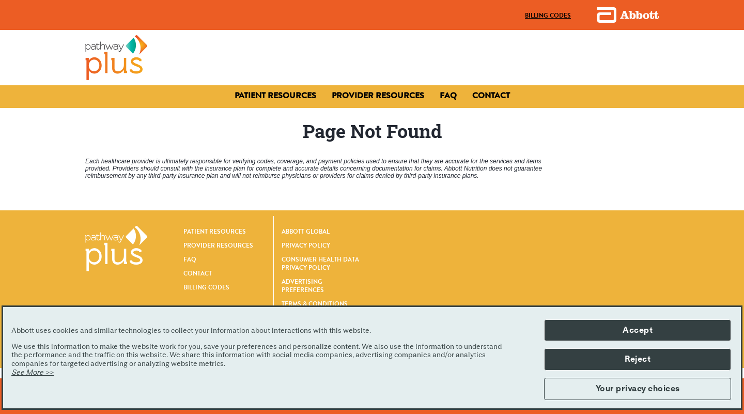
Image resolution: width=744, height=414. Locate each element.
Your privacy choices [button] (638, 389)
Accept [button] (638, 330)
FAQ (189, 259)
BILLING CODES (206, 287)
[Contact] (378, 95)
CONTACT (197, 273)
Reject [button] (637, 359)
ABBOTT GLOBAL (306, 231)
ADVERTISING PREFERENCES (303, 286)
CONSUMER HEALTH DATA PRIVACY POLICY (320, 263)
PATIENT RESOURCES (214, 231)
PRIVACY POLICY (306, 245)
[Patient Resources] (275, 95)
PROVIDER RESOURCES (218, 245)
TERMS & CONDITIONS (315, 304)
